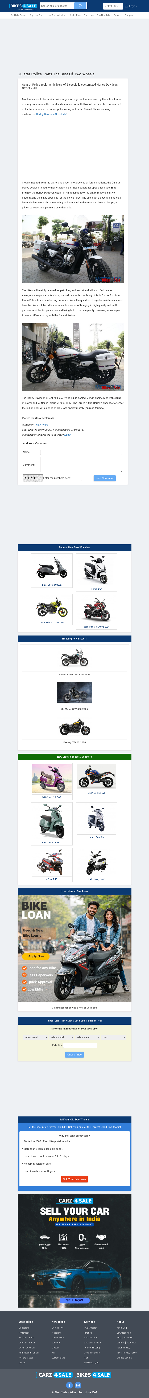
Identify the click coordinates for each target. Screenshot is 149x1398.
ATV (53, 1352)
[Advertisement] (74, 44)
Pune (31, 1337)
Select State (113, 6)
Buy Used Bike (36, 15)
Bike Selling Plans (92, 1342)
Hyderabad (24, 1332)
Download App (124, 1332)
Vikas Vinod (41, 425)
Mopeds (55, 1347)
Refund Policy (123, 1347)
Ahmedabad (25, 1352)
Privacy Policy (129, 1352)
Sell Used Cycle (91, 1362)
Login (131, 6)
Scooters (56, 1342)
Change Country (124, 1357)
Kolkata (22, 1357)
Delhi (21, 1347)
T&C (119, 1352)
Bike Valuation (91, 1337)
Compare (129, 15)
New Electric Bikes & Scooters (74, 757)
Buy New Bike (103, 15)
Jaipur (36, 1352)
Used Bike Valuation (56, 15)
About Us (121, 1327)
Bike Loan (89, 15)
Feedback (131, 1342)
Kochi (32, 1342)
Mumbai (23, 1337)
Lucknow (30, 1347)
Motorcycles (58, 1337)
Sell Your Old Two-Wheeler (74, 1119)
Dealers (117, 15)
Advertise (128, 1337)
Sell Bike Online (18, 15)
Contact (120, 1342)
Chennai (23, 1342)
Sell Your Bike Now (74, 1179)
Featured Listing (92, 1347)
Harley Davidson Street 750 (51, 114)
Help (119, 1337)
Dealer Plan (75, 15)
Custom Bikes (58, 1357)
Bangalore (24, 1327)
